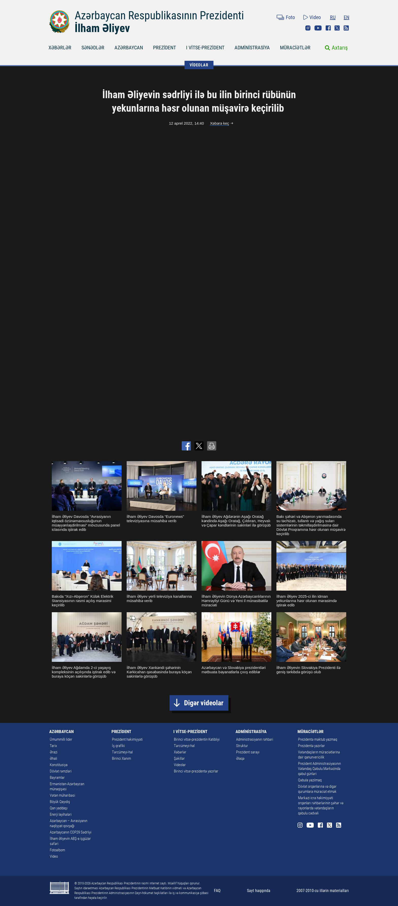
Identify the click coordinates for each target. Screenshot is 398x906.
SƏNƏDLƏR (92, 48)
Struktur (242, 745)
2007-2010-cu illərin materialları (322, 890)
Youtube (318, 28)
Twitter (337, 28)
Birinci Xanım (121, 758)
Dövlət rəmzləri (61, 771)
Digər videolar (203, 703)
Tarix (53, 745)
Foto (290, 17)
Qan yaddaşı (59, 808)
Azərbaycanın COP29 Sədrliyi (70, 832)
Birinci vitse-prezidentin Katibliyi (197, 739)
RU (333, 17)
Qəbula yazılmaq (310, 780)
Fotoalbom (57, 850)
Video (315, 17)
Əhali (53, 758)
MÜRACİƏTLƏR (295, 48)
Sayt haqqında (258, 890)
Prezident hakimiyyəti (127, 739)
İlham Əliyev (102, 28)
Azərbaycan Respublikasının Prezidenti (159, 15)
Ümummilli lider (61, 739)
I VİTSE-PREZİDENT (205, 48)
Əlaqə (240, 758)
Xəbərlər (180, 752)
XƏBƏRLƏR (59, 48)
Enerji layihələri (61, 814)
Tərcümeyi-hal (122, 752)
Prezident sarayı (247, 752)
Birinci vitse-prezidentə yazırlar (196, 771)
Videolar (180, 765)
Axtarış (340, 48)
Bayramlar (57, 777)
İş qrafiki (118, 745)
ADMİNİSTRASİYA (252, 48)
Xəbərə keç (219, 123)
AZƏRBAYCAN (128, 48)
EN (346, 17)
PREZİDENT (164, 48)
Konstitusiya (59, 765)
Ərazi (53, 752)
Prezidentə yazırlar (311, 745)
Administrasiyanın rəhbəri (254, 739)
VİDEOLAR (199, 65)
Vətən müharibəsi (62, 795)
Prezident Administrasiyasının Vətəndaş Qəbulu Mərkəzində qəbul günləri (319, 768)
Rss (346, 28)
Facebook (328, 28)
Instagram (307, 28)
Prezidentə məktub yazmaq (317, 739)
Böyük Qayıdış (60, 801)
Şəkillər (179, 758)
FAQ (217, 890)
